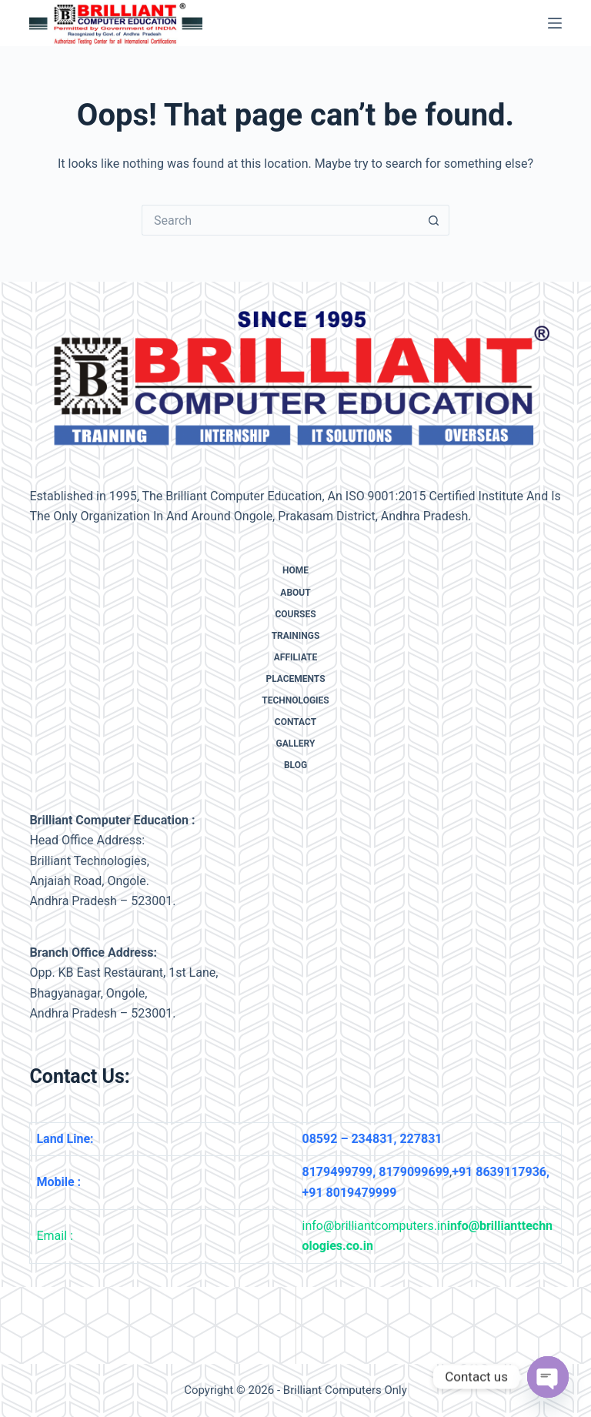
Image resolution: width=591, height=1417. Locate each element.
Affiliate (295, 657)
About (295, 592)
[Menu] (555, 23)
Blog (295, 765)
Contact (295, 722)
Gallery (296, 743)
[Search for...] (280, 220)
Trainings (296, 635)
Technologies (295, 700)
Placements (295, 678)
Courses (295, 614)
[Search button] (434, 220)
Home (295, 570)
